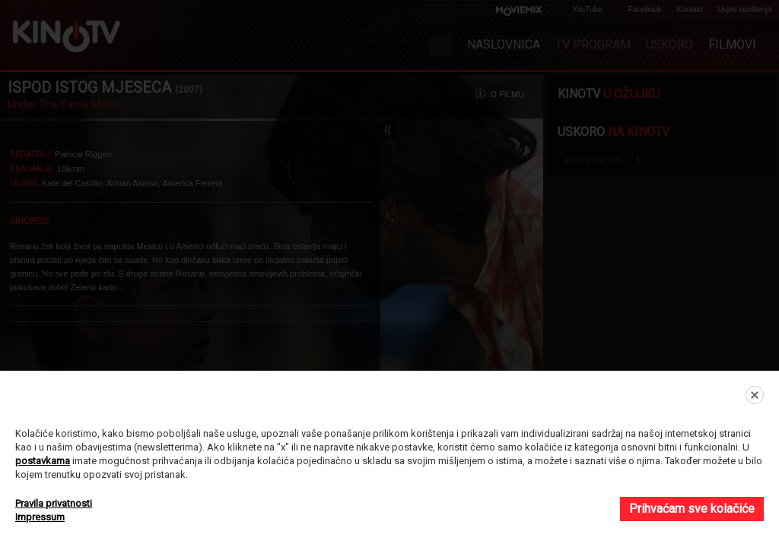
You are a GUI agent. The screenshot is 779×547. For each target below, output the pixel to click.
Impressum (40, 517)
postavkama (42, 460)
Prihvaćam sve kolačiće (692, 508)
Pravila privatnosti (53, 503)
